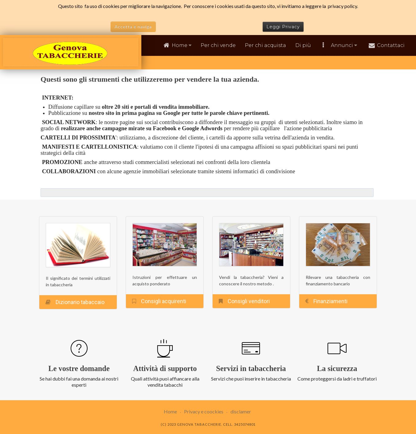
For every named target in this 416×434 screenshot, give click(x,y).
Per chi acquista (265, 45)
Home (181, 45)
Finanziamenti (330, 301)
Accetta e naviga (133, 26)
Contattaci (391, 45)
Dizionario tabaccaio (80, 302)
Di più (303, 45)
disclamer (240, 411)
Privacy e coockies (203, 411)
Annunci (344, 45)
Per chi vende (218, 45)
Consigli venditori (249, 301)
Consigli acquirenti (163, 301)
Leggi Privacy (283, 26)
